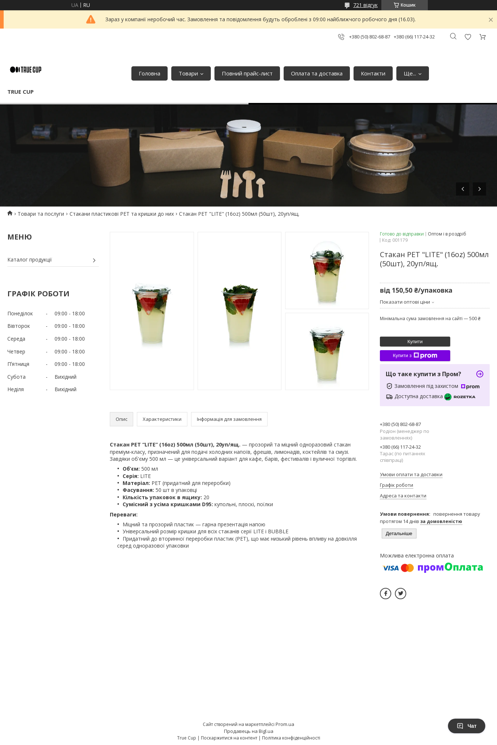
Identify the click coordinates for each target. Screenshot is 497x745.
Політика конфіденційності (291, 738)
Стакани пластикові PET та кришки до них (122, 213)
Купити (415, 341)
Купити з (415, 355)
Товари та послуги (41, 213)
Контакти (373, 73)
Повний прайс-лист (247, 73)
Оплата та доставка (317, 73)
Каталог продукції (29, 259)
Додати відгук (467, 37)
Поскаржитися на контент (229, 738)
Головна (149, 73)
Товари (188, 73)
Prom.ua (285, 724)
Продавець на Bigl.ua (248, 731)
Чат (467, 726)
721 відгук (365, 4)
